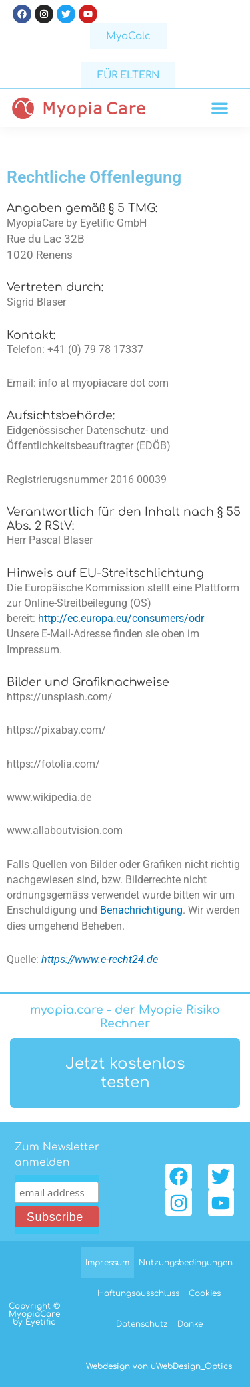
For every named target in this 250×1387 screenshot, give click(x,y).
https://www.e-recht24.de (99, 960)
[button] (220, 108)
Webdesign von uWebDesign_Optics (159, 1366)
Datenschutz (142, 1324)
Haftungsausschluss (138, 1293)
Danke (190, 1324)
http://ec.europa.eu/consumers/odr (121, 619)
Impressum (107, 1262)
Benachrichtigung (141, 910)
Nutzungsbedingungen (186, 1262)
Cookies (205, 1293)
